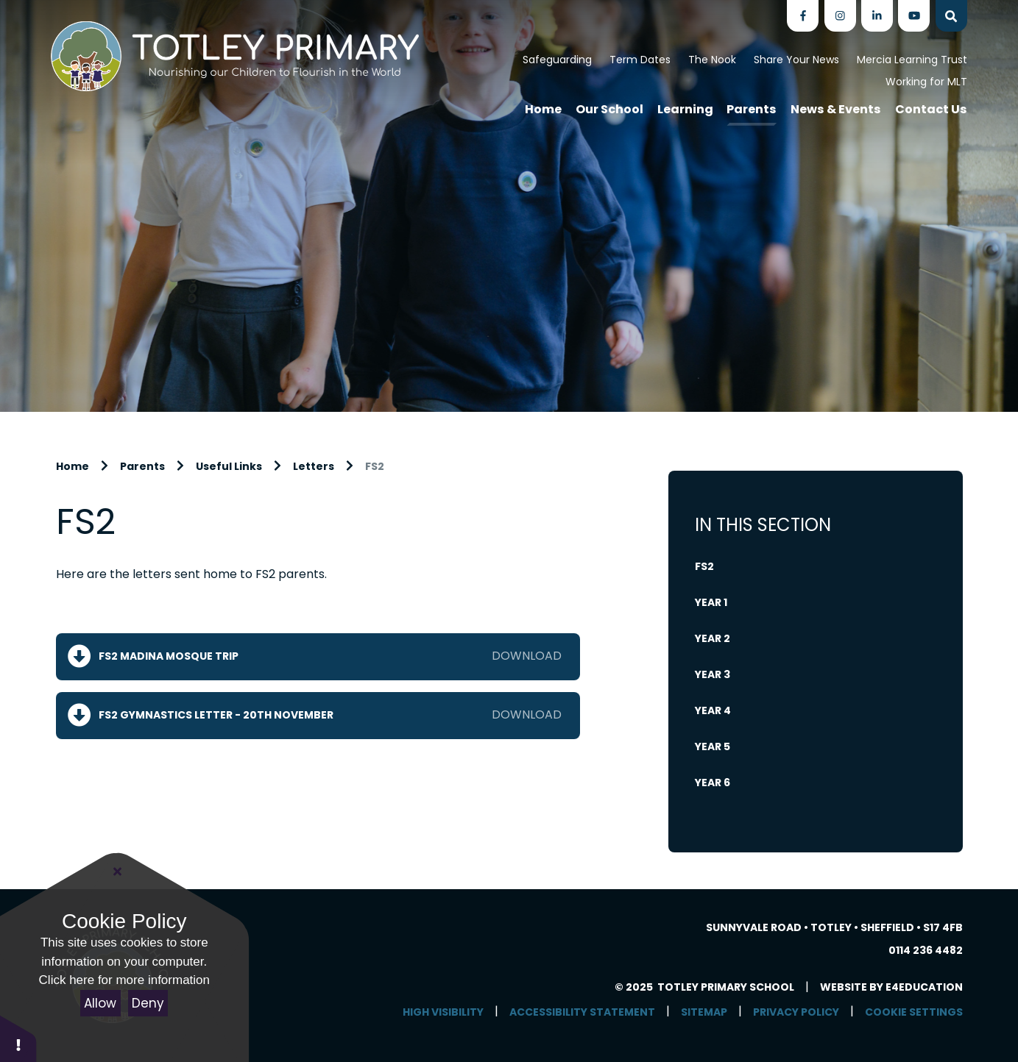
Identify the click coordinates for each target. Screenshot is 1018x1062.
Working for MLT (926, 81)
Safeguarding (557, 59)
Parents (142, 466)
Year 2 (712, 638)
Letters (313, 466)
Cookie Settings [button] (914, 1012)
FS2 (374, 466)
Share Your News (796, 59)
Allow (100, 1003)
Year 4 (713, 710)
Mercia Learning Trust (912, 59)
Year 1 (711, 602)
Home (72, 466)
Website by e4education (891, 987)
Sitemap (704, 1012)
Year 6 (712, 782)
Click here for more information (124, 980)
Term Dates (640, 59)
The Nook (712, 59)
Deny (148, 1003)
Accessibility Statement (582, 1012)
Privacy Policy (796, 1012)
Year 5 (712, 746)
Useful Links (229, 466)
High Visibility (443, 1012)
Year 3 (712, 674)
